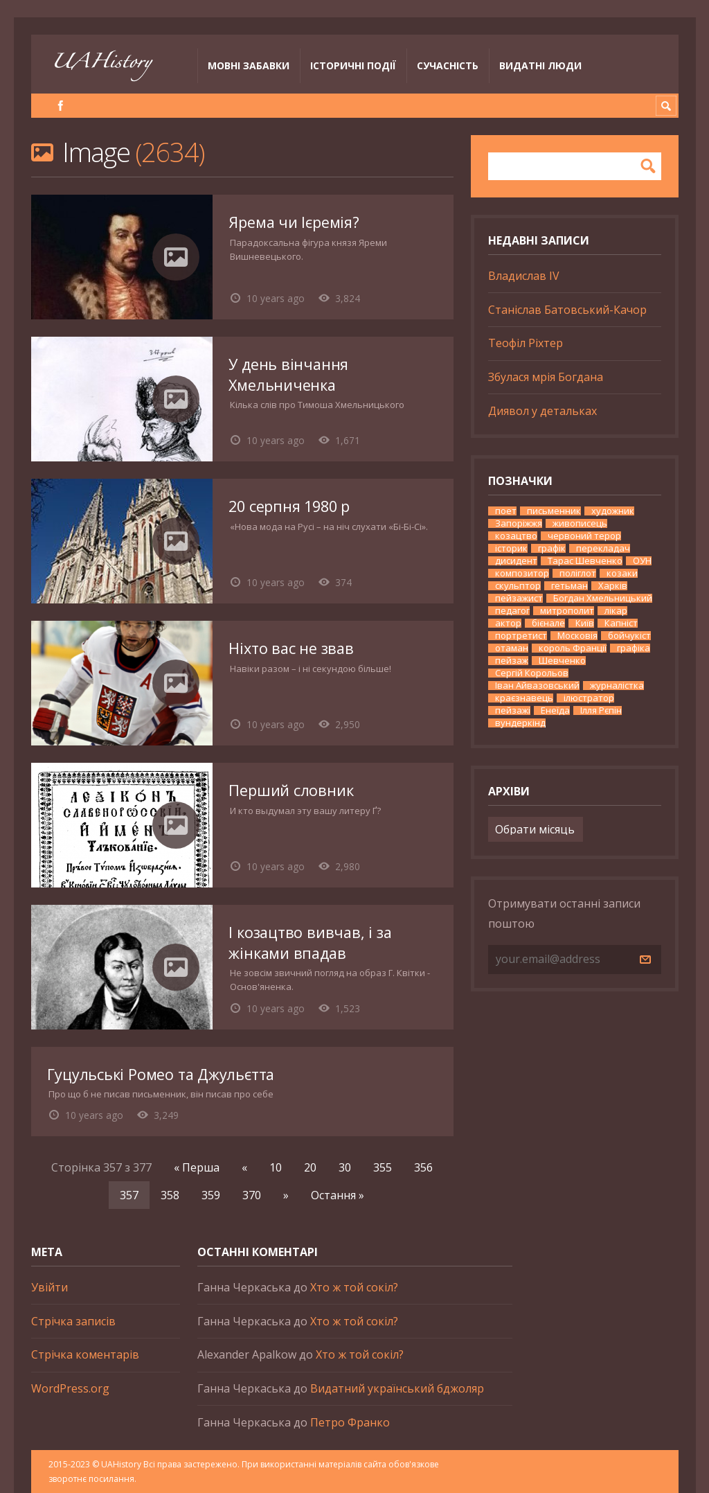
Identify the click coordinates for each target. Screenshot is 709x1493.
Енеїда (555, 710)
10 (275, 1167)
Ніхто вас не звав (290, 648)
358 (170, 1195)
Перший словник (290, 790)
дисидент (516, 560)
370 (251, 1195)
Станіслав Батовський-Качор (567, 309)
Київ (584, 623)
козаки (622, 573)
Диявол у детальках (542, 410)
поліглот (577, 573)
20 (310, 1167)
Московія (577, 635)
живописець (580, 523)
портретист (521, 635)
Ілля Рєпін (601, 710)
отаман (511, 648)
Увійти (49, 1287)
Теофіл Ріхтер (525, 343)
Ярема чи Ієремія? (293, 222)
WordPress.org (70, 1388)
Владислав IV (523, 275)
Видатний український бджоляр (397, 1388)
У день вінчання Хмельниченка (288, 374)
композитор (522, 573)
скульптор (518, 585)
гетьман (569, 585)
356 (423, 1167)
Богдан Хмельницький (602, 598)
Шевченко (562, 660)
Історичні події (353, 65)
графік (552, 548)
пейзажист (519, 598)
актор (508, 623)
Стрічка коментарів (85, 1354)
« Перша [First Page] (196, 1167)
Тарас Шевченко (585, 560)
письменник (554, 510)
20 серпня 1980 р (289, 506)
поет (506, 510)
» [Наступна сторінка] (286, 1195)
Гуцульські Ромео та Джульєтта (160, 1074)
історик (511, 548)
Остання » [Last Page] (337, 1195)
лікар (615, 610)
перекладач (603, 548)
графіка (633, 648)
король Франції (573, 648)
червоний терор (584, 535)
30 (345, 1167)
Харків (612, 585)
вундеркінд (520, 722)
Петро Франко (350, 1422)
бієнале (548, 623)
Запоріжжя (518, 523)
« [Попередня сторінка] (244, 1167)
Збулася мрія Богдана (545, 377)
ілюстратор (589, 698)
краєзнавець (524, 698)
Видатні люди (540, 65)
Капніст (621, 623)
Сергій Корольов (531, 673)
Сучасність (447, 65)
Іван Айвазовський (537, 685)
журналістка (617, 685)
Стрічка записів (73, 1321)
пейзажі (512, 710)
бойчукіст (629, 635)
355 (382, 1167)
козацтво (516, 535)
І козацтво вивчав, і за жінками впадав (309, 942)
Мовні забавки (248, 65)
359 (210, 1195)
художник (612, 510)
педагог (512, 610)
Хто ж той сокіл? (354, 1287)
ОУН (642, 560)
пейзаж (511, 660)
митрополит (567, 610)
